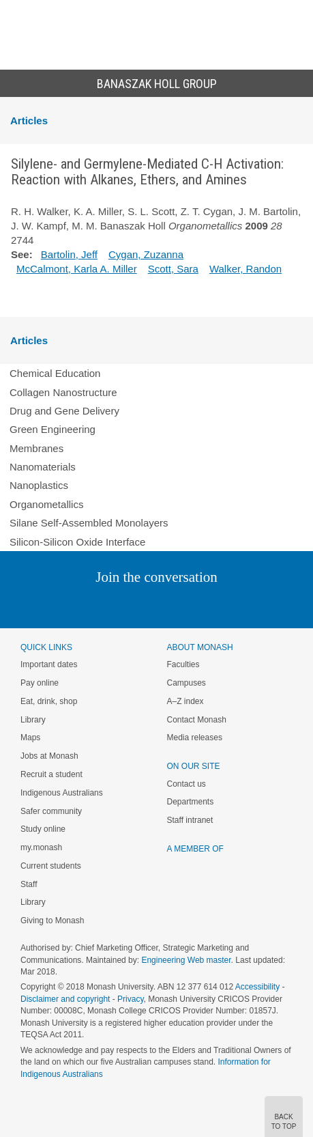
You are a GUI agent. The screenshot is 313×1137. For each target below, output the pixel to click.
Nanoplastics (39, 485)
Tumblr (195, 605)
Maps (30, 737)
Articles (29, 120)
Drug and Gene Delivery (64, 411)
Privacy (130, 999)
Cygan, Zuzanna (145, 254)
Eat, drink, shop (48, 701)
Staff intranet (190, 820)
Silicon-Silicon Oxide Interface (77, 542)
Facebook (143, 605)
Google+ (167, 605)
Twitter (116, 605)
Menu (18, 25)
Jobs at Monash (49, 756)
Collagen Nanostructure (63, 392)
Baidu (251, 605)
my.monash (41, 847)
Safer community (51, 811)
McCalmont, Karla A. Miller (76, 269)
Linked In (87, 605)
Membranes (36, 448)
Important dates (48, 664)
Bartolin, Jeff (69, 254)
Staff (28, 884)
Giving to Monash (52, 920)
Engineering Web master (185, 960)
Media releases (194, 737)
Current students (50, 866)
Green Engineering (52, 429)
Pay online (39, 683)
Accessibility (257, 987)
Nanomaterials (43, 467)
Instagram (60, 605)
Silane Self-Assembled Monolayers (89, 523)
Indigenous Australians (61, 793)
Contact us (186, 784)
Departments (190, 801)
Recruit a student (51, 774)
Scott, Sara (173, 269)
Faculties (183, 664)
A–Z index (185, 701)
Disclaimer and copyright (65, 999)
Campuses (186, 683)
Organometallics (46, 504)
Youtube (222, 605)
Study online (42, 829)
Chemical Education (55, 373)
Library (33, 720)
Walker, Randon (245, 269)
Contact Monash (196, 720)
